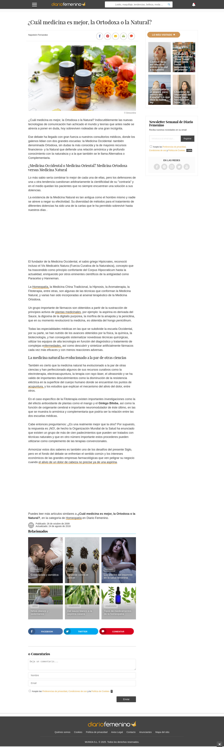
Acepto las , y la (71, 691)
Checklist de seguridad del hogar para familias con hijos (182, 97)
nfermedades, (53, 345)
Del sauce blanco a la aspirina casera (79, 612)
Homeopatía (74, 518)
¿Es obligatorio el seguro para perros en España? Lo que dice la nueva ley (160, 96)
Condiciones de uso (78, 691)
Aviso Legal (117, 732)
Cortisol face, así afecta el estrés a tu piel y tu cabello (159, 65)
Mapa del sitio (162, 732)
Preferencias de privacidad (54, 691)
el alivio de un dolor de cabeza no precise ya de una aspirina (78, 462)
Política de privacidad (96, 732)
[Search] (169, 4)
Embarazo (36, 570)
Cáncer (72, 570)
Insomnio (109, 570)
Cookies (78, 732)
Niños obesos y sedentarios (39, 612)
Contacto (131, 732)
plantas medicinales (68, 312)
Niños (34, 606)
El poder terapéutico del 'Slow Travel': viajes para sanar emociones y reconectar (183, 62)
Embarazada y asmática (44, 574)
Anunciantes (145, 732)
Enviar (126, 699)
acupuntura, (36, 386)
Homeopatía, (40, 286)
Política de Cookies (100, 691)
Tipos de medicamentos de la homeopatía (117, 612)
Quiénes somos (62, 732)
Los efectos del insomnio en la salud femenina (118, 576)
